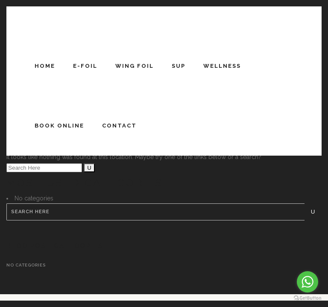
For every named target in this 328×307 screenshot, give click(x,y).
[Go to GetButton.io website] (307, 298)
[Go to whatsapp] (307, 282)
